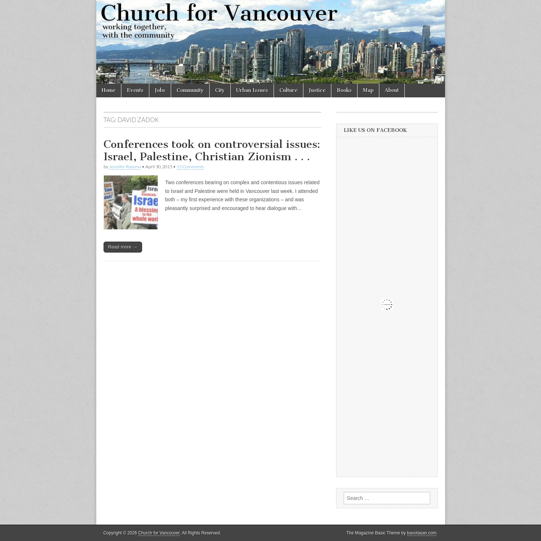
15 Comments (190, 166)
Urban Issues (252, 90)
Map (368, 90)
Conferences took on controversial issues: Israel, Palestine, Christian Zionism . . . (212, 150)
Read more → (123, 247)
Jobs (160, 90)
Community (190, 90)
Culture (288, 90)
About (392, 90)
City (220, 90)
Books (344, 90)
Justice (317, 90)
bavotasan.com (422, 533)
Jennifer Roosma (125, 166)
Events (135, 90)
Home (109, 90)
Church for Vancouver (159, 533)
